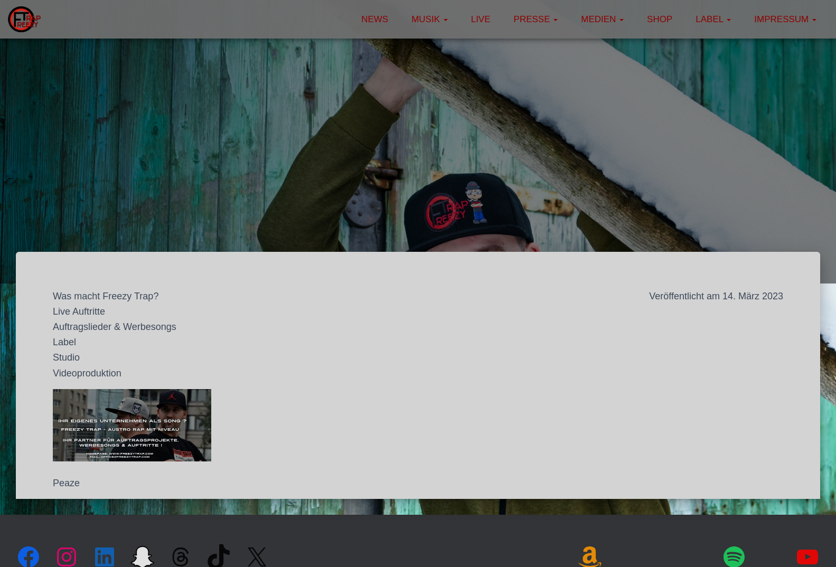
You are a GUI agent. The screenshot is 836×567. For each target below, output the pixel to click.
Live (481, 19)
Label (713, 19)
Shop (659, 19)
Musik (429, 19)
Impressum (785, 19)
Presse (536, 19)
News (374, 19)
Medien (602, 19)
